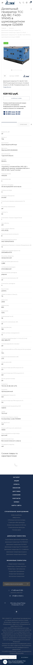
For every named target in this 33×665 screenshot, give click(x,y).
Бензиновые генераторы (16, 560)
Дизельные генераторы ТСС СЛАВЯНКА (16, 549)
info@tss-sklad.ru (17, 596)
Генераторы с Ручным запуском (16, 566)
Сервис (16, 502)
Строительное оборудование (17, 511)
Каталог (16, 477)
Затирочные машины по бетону (16, 525)
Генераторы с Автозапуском (16, 569)
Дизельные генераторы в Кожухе (16, 554)
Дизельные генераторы (16, 536)
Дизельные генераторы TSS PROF (16, 544)
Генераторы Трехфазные (16, 573)
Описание (23, 124)
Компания (16, 495)
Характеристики (9, 124)
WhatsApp (16, 612)
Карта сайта (16, 505)
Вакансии (16, 487)
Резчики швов (16, 530)
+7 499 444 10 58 (17, 590)
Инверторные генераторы (16, 564)
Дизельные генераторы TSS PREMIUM (16, 542)
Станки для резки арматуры (16, 527)
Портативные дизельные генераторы (16, 539)
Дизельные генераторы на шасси (17, 552)
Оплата (16, 484)
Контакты (16, 498)
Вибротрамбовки (16, 515)
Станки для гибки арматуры (16, 522)
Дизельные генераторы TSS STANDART (16, 547)
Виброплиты (16, 517)
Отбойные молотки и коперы (16, 520)
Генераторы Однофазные (16, 571)
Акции (16, 480)
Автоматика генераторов (16, 576)
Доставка (16, 491)
